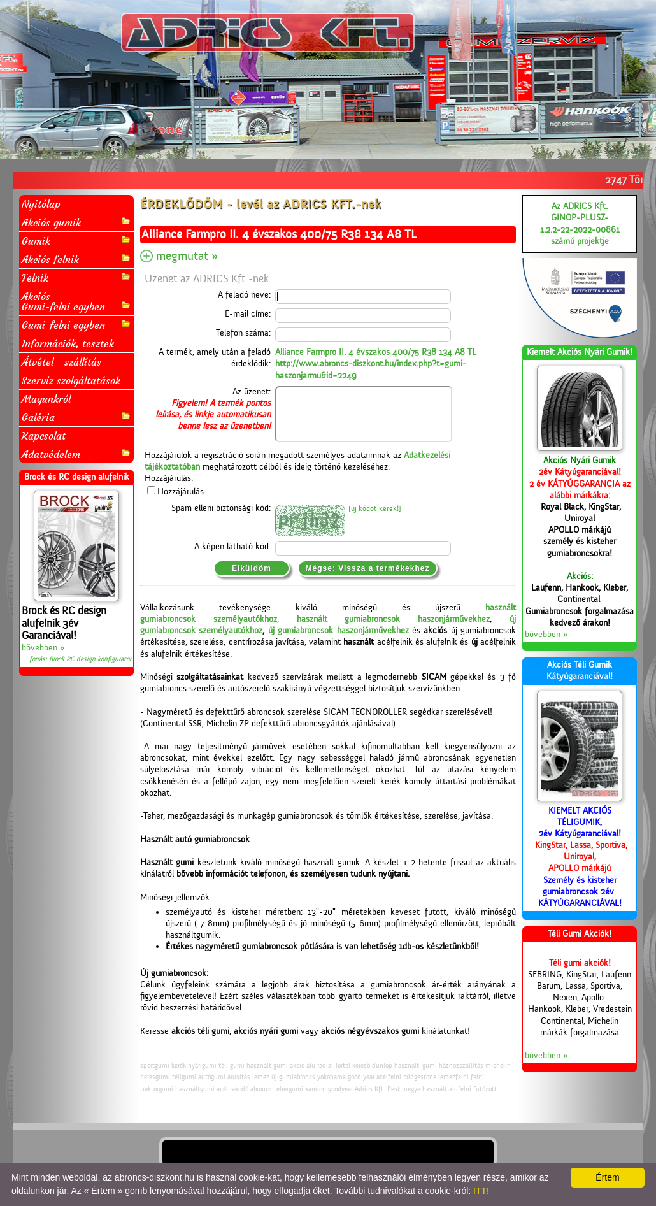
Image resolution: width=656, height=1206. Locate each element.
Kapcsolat (44, 435)
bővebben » (43, 648)
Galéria (76, 417)
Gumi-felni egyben (76, 324)
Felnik (76, 277)
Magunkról (46, 398)
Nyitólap (41, 203)
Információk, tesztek (68, 343)
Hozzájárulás (180, 492)
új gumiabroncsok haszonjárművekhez (338, 631)
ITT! (481, 1191)
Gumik (76, 240)
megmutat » (187, 256)
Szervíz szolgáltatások (71, 380)
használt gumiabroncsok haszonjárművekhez (393, 619)
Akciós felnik (76, 259)
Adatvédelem (76, 454)
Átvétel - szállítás (61, 361)
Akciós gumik (76, 222)
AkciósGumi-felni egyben (76, 301)
